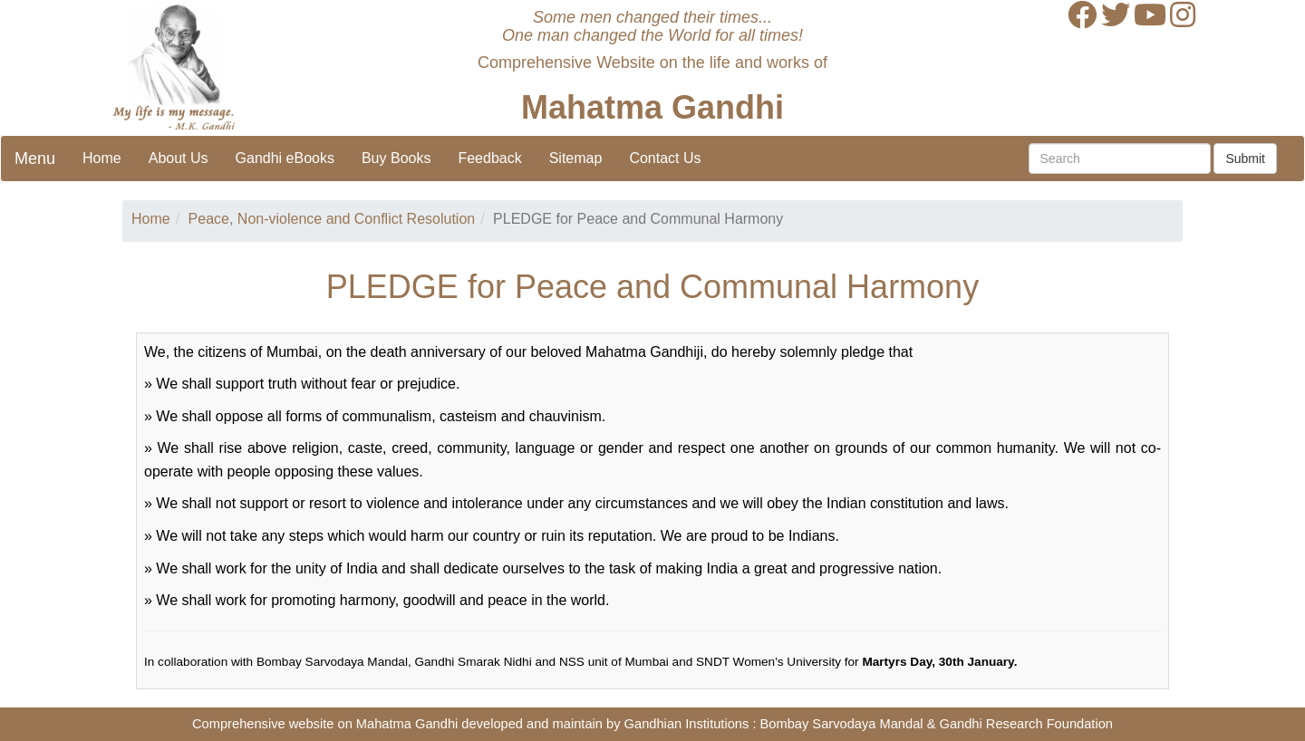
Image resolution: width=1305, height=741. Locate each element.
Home (101, 158)
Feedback (489, 158)
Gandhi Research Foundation (1026, 724)
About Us (178, 158)
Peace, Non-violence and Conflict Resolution (332, 218)
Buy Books (396, 158)
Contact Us (665, 158)
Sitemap (576, 158)
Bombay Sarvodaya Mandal (841, 724)
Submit (1245, 158)
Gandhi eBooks (285, 158)
